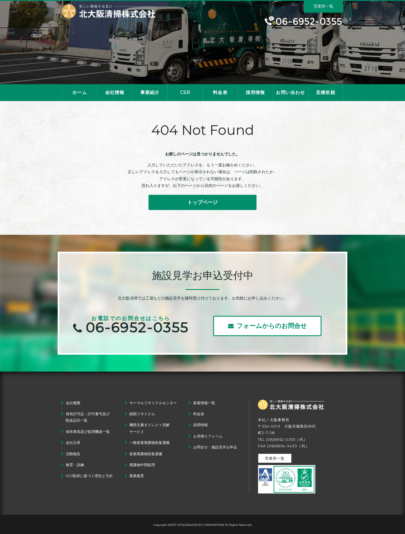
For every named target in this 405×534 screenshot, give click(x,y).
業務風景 (136, 475)
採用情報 (255, 92)
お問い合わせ (290, 92)
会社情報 (115, 92)
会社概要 (73, 403)
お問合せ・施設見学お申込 (215, 447)
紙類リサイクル (142, 414)
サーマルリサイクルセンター (153, 403)
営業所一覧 (323, 6)
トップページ (202, 202)
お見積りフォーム (207, 436)
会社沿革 (73, 442)
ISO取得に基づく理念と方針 (89, 475)
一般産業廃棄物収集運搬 (149, 442)
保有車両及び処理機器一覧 (88, 431)
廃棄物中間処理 (142, 464)
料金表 (220, 92)
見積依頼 (325, 92)
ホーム (79, 92)
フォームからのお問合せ (267, 326)
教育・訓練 (75, 464)
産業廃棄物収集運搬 (145, 454)
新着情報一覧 (204, 403)
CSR (185, 92)
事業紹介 (150, 92)
